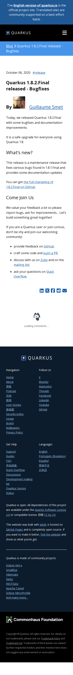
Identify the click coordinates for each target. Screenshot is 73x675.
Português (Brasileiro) (52, 456)
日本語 (43, 470)
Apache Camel (15, 588)
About (10, 382)
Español (44, 461)
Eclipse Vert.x (14, 565)
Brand (10, 423)
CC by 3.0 (50, 515)
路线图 (10, 409)
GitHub (49, 246)
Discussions (13, 474)
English (43, 451)
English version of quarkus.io (35, 5)
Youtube (44, 405)
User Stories (13, 405)
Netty (9, 579)
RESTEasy (12, 584)
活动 (8, 395)
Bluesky (43, 382)
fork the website (51, 534)
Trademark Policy (50, 638)
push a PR (50, 253)
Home (10, 377)
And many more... (17, 597)
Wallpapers (13, 428)
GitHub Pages (14, 529)
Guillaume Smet (46, 107)
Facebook (45, 395)
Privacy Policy (14, 432)
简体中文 (44, 465)
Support (11, 451)
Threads (44, 391)
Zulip (44, 260)
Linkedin (44, 400)
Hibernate (12, 574)
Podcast (11, 391)
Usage (10, 418)
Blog (9, 46)
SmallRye (11, 570)
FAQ (8, 461)
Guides (10, 456)
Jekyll (43, 524)
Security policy (15, 414)
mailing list (21, 265)
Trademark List (14, 643)
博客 (8, 386)
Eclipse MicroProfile (18, 593)
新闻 (8, 400)
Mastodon (45, 386)
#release (39, 72)
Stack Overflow (15, 470)
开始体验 (11, 465)
